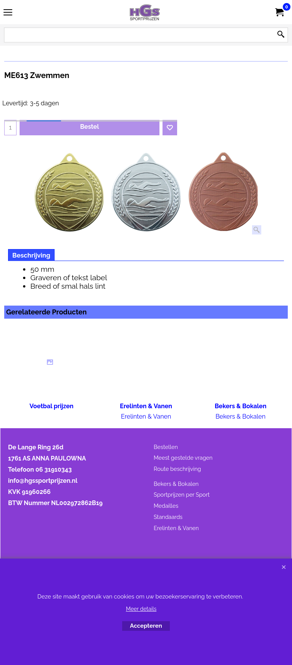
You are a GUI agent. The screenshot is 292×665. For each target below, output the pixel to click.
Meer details (141, 609)
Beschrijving (31, 255)
